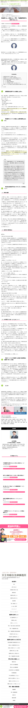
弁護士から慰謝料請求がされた (14, 645)
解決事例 (14, 600)
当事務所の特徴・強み (14, 589)
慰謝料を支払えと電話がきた (14, 653)
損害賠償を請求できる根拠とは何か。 (9, 76)
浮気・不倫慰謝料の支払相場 (14, 656)
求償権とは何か (14, 620)
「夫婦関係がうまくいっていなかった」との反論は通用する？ (13, 512)
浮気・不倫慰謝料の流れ (14, 628)
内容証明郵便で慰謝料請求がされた (14, 642)
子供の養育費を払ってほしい (14, 675)
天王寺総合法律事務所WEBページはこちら (9, 417)
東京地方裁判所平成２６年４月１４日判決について (12, 79)
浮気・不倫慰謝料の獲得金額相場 (14, 631)
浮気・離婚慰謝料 (14, 692)
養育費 (14, 700)
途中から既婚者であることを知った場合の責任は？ (13, 475)
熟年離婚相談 (14, 672)
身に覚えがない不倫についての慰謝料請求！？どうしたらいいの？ (13, 487)
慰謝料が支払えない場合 (14, 650)
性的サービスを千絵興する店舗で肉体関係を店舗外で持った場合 (14, 85)
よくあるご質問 (14, 606)
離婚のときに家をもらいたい (14, 681)
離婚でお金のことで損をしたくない (14, 683)
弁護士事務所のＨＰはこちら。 (7, 448)
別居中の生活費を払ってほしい (14, 678)
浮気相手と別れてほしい (14, 634)
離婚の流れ (14, 661)
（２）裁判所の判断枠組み (8, 81)
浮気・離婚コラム (14, 603)
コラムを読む (14, 468)
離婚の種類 (14, 697)
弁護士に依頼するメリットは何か (14, 647)
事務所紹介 (14, 592)
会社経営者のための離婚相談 (14, 670)
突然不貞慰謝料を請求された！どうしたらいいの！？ (12, 499)
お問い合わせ (14, 587)
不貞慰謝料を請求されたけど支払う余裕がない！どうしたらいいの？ (13, 464)
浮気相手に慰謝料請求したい (14, 636)
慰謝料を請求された (15, 23)
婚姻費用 (14, 689)
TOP (14, 584)
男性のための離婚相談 (14, 667)
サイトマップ (14, 609)
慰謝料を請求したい (14, 595)
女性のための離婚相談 (14, 664)
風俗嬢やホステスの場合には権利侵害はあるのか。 (12, 77)
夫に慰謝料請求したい (14, 617)
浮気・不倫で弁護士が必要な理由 (14, 625)
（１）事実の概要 (7, 80)
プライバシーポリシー (14, 611)
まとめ (4, 86)
